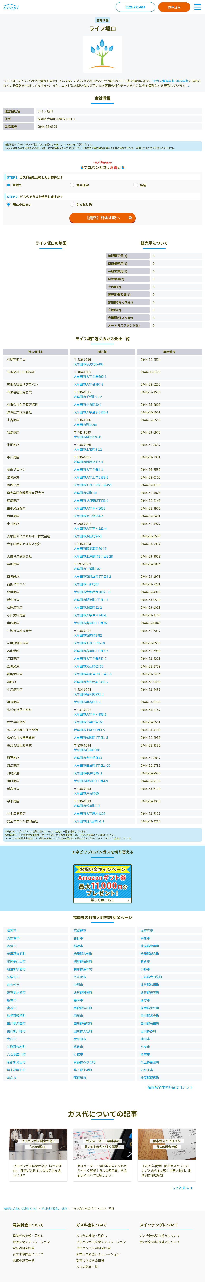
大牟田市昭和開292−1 (89, 694)
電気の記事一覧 (23, 1260)
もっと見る (180, 1187)
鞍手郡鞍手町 (16, 1015)
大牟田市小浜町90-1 (88, 404)
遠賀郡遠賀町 (150, 992)
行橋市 (78, 1054)
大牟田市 (80, 1038)
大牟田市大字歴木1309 (89, 813)
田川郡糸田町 (150, 1023)
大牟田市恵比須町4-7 (88, 516)
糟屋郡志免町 (83, 953)
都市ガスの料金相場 (90, 1260)
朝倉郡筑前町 (16, 969)
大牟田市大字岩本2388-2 (91, 681)
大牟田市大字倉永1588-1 (91, 412)
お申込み (174, 7)
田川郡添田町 (16, 1023)
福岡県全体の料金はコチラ (168, 1087)
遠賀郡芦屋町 (150, 984)
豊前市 (145, 1054)
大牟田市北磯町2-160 (88, 722)
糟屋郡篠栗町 (16, 953)
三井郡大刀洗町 (151, 976)
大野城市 (13, 938)
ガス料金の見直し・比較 (54, 1208)
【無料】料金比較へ (108, 218)
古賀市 (11, 945)
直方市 (145, 1000)
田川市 (78, 1015)
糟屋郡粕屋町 (83, 961)
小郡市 (145, 969)
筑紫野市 (80, 930)
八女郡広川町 (16, 1054)
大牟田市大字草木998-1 (90, 714)
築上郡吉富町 (150, 1062)
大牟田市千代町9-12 (88, 396)
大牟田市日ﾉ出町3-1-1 (89, 821)
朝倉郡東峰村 (83, 969)
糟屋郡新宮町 (150, 953)
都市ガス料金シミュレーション (98, 1254)
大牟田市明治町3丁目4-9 (91, 780)
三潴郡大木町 (16, 1046)
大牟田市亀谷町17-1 (88, 701)
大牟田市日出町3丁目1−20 (92, 765)
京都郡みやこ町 (84, 1062)
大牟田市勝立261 (85, 424)
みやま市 (147, 1069)
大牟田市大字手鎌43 (88, 757)
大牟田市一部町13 (86, 584)
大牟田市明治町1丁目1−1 (91, 599)
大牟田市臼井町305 (87, 750)
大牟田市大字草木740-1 (90, 615)
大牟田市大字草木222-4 (90, 528)
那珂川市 (80, 1077)
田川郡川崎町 (16, 1031)
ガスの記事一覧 (87, 1266)
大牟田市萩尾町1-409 (88, 364)
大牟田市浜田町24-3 (88, 536)
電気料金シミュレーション (31, 1241)
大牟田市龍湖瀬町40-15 (90, 548)
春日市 (78, 938)
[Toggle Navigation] (197, 6)
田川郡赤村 (148, 1031)
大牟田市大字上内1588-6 (91, 477)
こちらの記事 (86, 834)
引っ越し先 (81, 204)
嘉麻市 (78, 1000)
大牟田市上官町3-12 (88, 449)
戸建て (14, 185)
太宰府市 (147, 930)
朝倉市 (145, 961)
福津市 (78, 945)
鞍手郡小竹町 (150, 1007)
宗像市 (145, 938)
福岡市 (11, 930)
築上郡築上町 (16, 1069)
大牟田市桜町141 (85, 492)
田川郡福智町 (83, 1023)
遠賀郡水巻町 (16, 992)
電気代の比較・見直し (28, 1235)
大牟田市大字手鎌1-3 (88, 469)
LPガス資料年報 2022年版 (170, 80)
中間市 (78, 984)
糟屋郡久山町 (16, 961)
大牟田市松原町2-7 (87, 805)
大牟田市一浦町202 (87, 568)
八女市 (145, 1046)
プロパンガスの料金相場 (93, 1248)
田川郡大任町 (83, 1031)
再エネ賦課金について (28, 1254)
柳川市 (145, 1038)
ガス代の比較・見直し (91, 1235)
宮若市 (11, 1007)
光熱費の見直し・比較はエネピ (20, 1208)
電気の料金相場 (23, 1248)
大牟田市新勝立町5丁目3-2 (92, 576)
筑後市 (78, 1046)
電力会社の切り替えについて (160, 1241)
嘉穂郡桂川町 (83, 1007)
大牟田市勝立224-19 (88, 437)
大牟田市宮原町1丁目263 (91, 622)
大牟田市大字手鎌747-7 (90, 658)
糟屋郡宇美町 (150, 945)
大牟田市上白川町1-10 (89, 643)
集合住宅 (79, 185)
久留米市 (13, 976)
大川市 (11, 1038)
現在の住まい (18, 204)
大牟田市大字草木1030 (89, 508)
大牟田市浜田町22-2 (88, 607)
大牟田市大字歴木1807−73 (92, 591)
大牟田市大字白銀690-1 (90, 376)
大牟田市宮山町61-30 (88, 666)
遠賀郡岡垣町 (83, 992)
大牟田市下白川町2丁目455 (93, 485)
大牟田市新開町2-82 (88, 635)
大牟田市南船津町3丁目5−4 (93, 674)
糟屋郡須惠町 (150, 1077)
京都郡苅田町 (16, 1062)
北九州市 (13, 984)
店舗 (139, 185)
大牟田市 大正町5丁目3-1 (91, 500)
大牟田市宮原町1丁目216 (91, 650)
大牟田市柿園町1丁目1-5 (91, 737)
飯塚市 (11, 1000)
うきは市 (80, 976)
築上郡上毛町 (83, 1069)
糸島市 (11, 1077)
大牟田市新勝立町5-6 (88, 461)
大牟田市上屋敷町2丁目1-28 (93, 556)
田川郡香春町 (150, 1015)
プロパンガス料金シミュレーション (101, 1241)
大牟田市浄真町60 (86, 793)
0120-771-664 (135, 7)
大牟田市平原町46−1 (88, 773)
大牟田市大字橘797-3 (88, 384)
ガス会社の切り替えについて (160, 1235)
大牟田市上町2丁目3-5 (89, 729)
